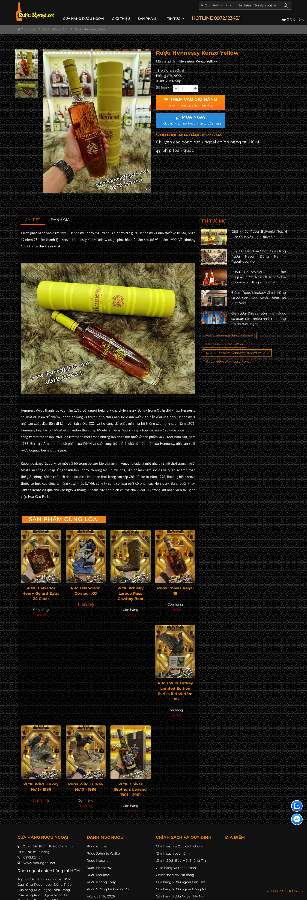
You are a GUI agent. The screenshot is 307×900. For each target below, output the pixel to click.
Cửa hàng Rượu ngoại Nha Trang (44, 890)
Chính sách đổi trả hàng (175, 875)
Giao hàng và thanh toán (176, 868)
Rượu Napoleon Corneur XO (86, 591)
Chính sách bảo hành (173, 853)
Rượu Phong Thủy (101, 882)
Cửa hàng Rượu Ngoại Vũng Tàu (43, 895)
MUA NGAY (192, 120)
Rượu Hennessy (99, 868)
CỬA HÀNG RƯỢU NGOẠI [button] (83, 19)
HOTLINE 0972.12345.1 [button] (216, 18)
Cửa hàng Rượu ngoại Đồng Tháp (45, 884)
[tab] (33, 219)
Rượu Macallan (98, 860)
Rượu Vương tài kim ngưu (108, 889)
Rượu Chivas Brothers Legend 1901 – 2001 (130, 789)
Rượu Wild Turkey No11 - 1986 (41, 787)
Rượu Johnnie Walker (104, 853)
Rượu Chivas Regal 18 (175, 591)
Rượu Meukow (98, 875)
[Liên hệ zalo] (297, 806)
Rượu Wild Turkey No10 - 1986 (85, 787)
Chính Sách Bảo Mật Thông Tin (181, 860)
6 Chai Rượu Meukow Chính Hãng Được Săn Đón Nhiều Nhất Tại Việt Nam (258, 298)
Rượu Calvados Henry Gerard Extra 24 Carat (41, 593)
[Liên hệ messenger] (297, 819)
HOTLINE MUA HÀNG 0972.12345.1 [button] (190, 135)
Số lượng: (163, 87)
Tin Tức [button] (175, 19)
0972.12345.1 (32, 857)
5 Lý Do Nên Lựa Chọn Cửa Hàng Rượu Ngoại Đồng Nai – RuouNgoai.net (258, 256)
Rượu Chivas (97, 846)
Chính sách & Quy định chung (180, 846)
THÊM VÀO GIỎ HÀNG (190, 102)
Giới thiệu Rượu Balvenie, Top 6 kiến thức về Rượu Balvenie (259, 234)
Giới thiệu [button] (121, 19)
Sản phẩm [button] (148, 19)
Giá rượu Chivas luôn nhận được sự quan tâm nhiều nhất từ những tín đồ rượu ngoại (258, 318)
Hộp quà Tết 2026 (101, 896)
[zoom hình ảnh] (145, 188)
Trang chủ (27, 29)
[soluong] (186, 88)
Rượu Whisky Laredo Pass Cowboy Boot (130, 593)
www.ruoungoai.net (39, 863)
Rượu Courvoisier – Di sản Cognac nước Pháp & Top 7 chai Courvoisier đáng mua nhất (258, 277)
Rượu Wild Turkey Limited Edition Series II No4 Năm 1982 (175, 691)
